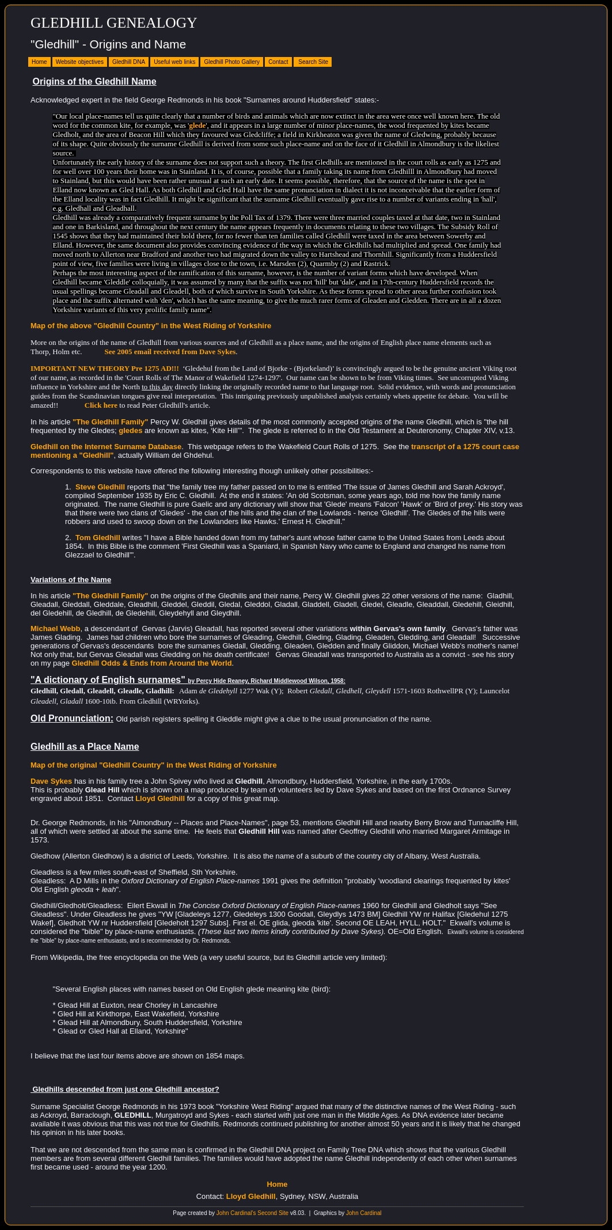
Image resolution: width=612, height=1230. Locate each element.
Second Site (272, 1213)
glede (197, 125)
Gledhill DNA (128, 62)
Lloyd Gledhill (251, 1196)
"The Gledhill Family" (111, 421)
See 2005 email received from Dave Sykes (170, 351)
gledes (130, 430)
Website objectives (80, 62)
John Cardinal (364, 1213)
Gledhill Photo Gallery (232, 62)
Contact (278, 62)
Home (39, 62)
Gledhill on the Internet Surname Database (106, 446)
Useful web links (174, 62)
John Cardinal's (236, 1213)
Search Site (312, 62)
